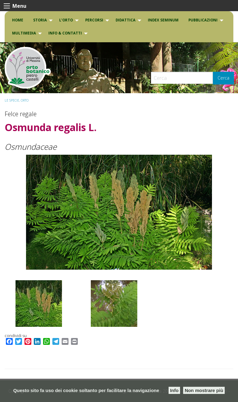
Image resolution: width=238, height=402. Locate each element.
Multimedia (24, 33)
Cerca (223, 78)
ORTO (25, 100)
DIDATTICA (125, 20)
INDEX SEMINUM (163, 20)
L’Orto (66, 20)
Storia (40, 20)
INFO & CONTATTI (65, 33)
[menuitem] (17, 20)
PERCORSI (94, 20)
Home (17, 20)
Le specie (12, 100)
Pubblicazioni (203, 20)
